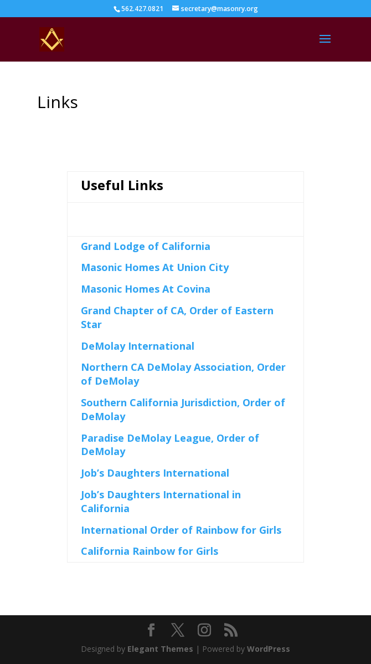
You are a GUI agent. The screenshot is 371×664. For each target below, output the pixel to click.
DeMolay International (137, 346)
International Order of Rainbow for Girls (181, 530)
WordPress (268, 648)
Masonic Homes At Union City (155, 267)
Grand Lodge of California (145, 246)
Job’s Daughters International (155, 472)
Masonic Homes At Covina (145, 288)
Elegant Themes (160, 648)
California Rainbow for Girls (149, 551)
